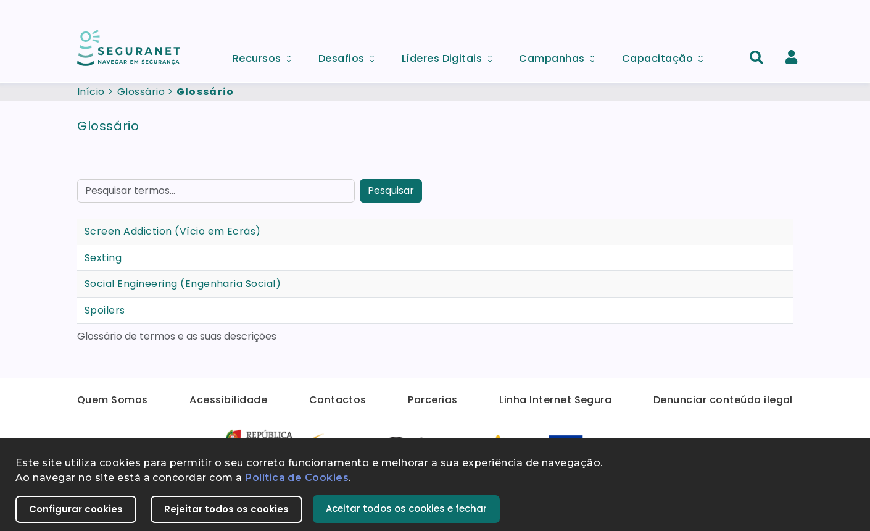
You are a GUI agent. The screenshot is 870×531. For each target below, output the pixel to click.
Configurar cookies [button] (76, 509)
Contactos (338, 400)
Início (91, 92)
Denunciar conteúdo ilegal (723, 400)
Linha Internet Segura (555, 400)
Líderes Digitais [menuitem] (451, 55)
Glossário (141, 92)
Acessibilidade (228, 400)
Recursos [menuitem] (266, 55)
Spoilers (105, 310)
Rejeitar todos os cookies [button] (226, 509)
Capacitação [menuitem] (666, 55)
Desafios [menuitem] (350, 55)
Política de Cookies (297, 477)
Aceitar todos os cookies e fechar (406, 508)
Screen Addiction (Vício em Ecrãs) (173, 231)
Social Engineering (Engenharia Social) (183, 284)
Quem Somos (112, 400)
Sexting (103, 258)
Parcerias (432, 400)
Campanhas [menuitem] (561, 55)
